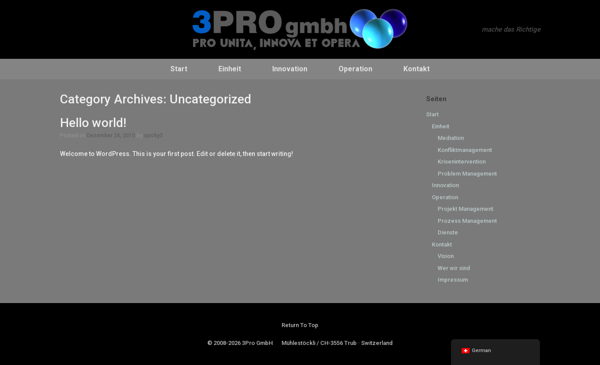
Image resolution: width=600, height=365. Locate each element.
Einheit (229, 69)
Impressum (453, 279)
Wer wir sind (454, 268)
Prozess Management (467, 220)
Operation (355, 69)
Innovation (289, 69)
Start (178, 69)
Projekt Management (465, 208)
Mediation (451, 138)
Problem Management (467, 173)
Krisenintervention (462, 161)
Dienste (448, 232)
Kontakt (416, 69)
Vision (446, 256)
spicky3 (153, 135)
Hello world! (93, 122)
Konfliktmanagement (465, 150)
